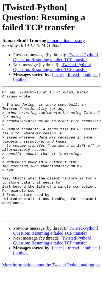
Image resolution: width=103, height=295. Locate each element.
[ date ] (58, 74)
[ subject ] (91, 74)
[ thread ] (73, 74)
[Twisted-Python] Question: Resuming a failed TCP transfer (55, 57)
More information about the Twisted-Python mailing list (51, 290)
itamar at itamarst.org (66, 40)
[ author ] (21, 79)
